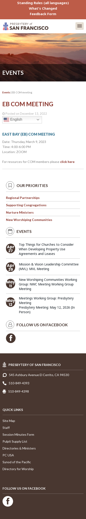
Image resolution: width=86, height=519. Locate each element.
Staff (6, 428)
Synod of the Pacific (17, 462)
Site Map (9, 421)
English (13, 120)
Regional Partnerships (23, 198)
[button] (79, 26)
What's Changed (43, 8)
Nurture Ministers (20, 212)
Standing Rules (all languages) (43, 2)
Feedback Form (43, 13)
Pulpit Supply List (15, 441)
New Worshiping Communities (29, 220)
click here (67, 162)
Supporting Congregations (26, 205)
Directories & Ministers (19, 448)
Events (6, 92)
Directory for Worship (18, 469)
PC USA (8, 455)
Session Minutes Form (18, 434)
